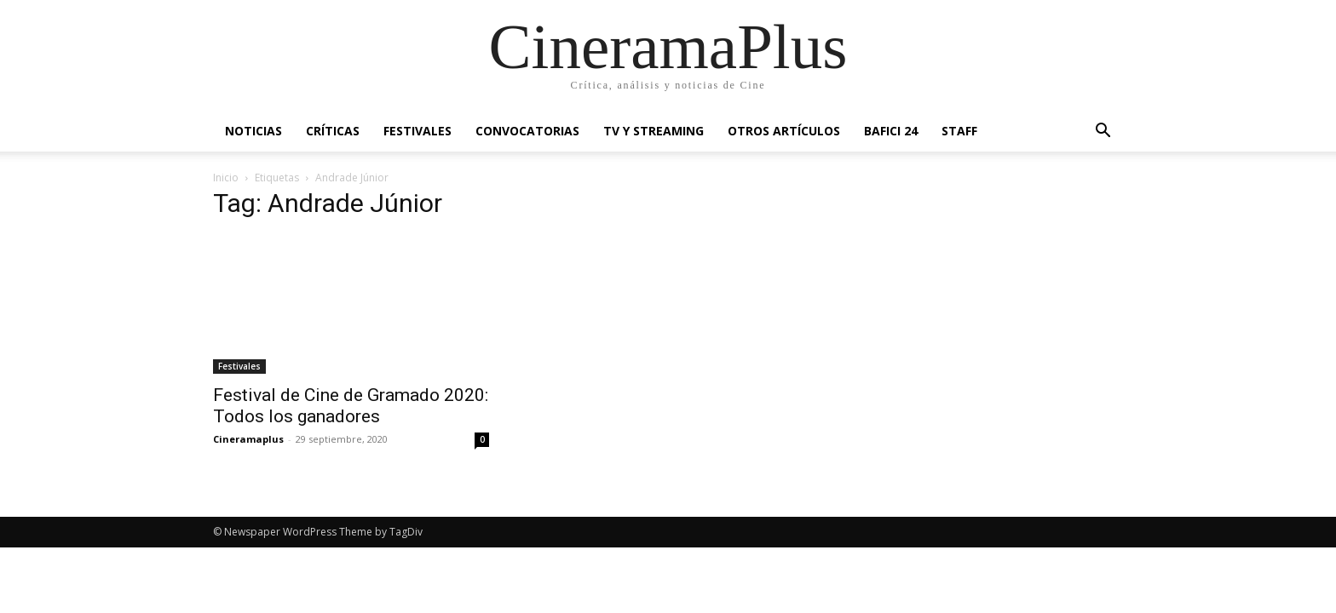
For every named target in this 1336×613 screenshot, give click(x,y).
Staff (959, 131)
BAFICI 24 (891, 131)
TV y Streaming (653, 131)
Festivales (417, 131)
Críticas (333, 131)
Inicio (226, 177)
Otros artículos (784, 131)
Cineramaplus (248, 439)
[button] (1102, 132)
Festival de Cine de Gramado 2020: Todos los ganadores (350, 406)
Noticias (253, 131)
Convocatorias (527, 131)
